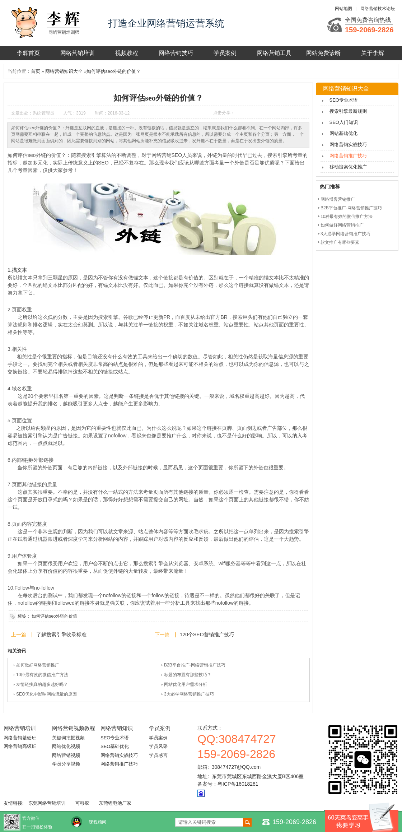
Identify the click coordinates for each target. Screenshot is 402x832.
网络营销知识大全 (64, 71)
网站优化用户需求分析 (185, 684)
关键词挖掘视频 (68, 737)
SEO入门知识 (343, 122)
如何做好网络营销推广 (37, 665)
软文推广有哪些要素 (340, 242)
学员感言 (158, 755)
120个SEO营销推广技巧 (207, 634)
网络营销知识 (116, 728)
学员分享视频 (66, 764)
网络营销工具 (274, 53)
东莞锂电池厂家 (115, 803)
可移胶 (82, 803)
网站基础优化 (343, 133)
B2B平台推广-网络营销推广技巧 (194, 665)
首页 (35, 71)
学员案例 (225, 53)
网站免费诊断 (323, 53)
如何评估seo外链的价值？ (114, 71)
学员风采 (158, 746)
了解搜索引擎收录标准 (61, 634)
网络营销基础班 (20, 737)
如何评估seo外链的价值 (54, 616)
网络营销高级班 (20, 746)
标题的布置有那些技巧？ (187, 674)
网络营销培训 (77, 53)
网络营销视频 (66, 755)
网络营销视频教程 (73, 728)
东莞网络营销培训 (47, 803)
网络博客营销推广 (338, 199)
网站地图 (343, 8)
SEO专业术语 (343, 100)
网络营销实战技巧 (348, 144)
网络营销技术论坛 (377, 8)
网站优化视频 (66, 746)
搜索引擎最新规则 (348, 111)
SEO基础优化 (114, 746)
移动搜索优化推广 (348, 166)
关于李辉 (372, 53)
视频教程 (126, 53)
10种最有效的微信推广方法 (42, 674)
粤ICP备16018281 (238, 784)
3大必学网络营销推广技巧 (189, 694)
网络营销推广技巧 (348, 155)
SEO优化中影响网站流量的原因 (46, 694)
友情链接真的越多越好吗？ (42, 684)
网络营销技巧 (176, 53)
